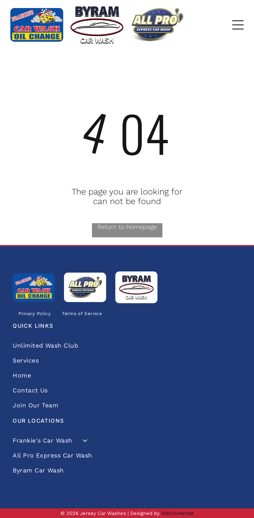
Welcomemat (177, 513)
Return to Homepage (127, 226)
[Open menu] (238, 25)
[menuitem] (34, 313)
